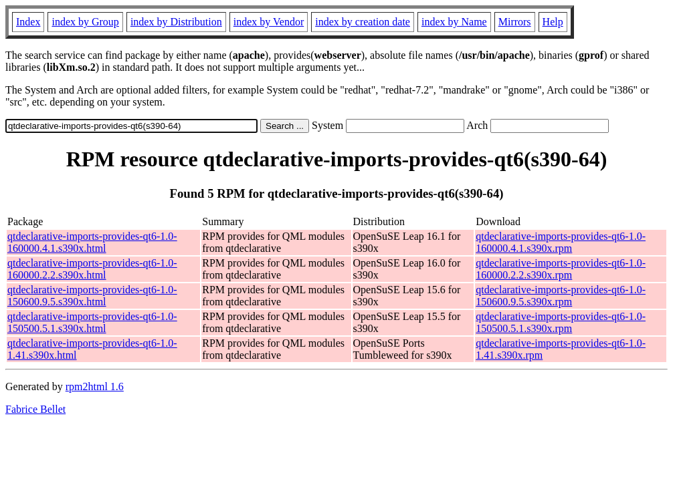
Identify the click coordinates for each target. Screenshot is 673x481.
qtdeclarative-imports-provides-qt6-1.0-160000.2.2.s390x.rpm (561, 269)
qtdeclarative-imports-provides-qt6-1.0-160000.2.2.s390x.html (92, 269)
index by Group (85, 21)
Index (28, 21)
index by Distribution (176, 21)
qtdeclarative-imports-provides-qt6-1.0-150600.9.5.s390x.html (92, 295)
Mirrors (514, 21)
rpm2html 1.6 (95, 386)
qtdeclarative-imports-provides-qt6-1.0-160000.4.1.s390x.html (92, 242)
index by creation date (362, 21)
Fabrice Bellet (35, 409)
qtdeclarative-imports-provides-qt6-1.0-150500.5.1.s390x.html (92, 322)
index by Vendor (268, 21)
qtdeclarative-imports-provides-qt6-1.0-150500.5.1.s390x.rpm (561, 322)
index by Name (454, 21)
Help (553, 21)
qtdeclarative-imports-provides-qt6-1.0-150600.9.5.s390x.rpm (561, 295)
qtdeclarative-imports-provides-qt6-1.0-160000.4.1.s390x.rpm (561, 242)
